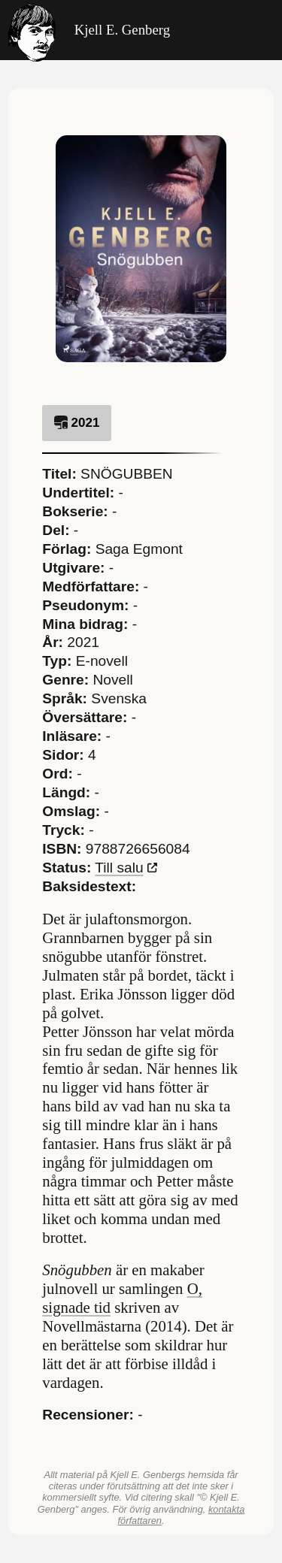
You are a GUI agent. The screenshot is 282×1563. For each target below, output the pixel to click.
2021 (76, 423)
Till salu (119, 867)
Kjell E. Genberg (89, 30)
